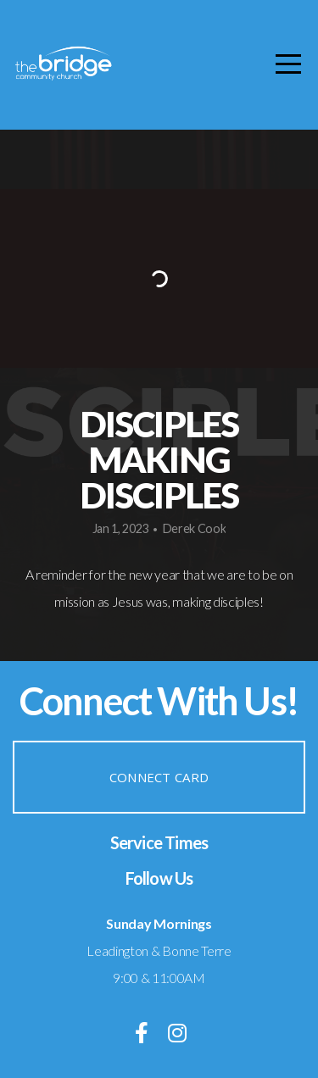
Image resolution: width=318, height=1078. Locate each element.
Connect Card (159, 777)
